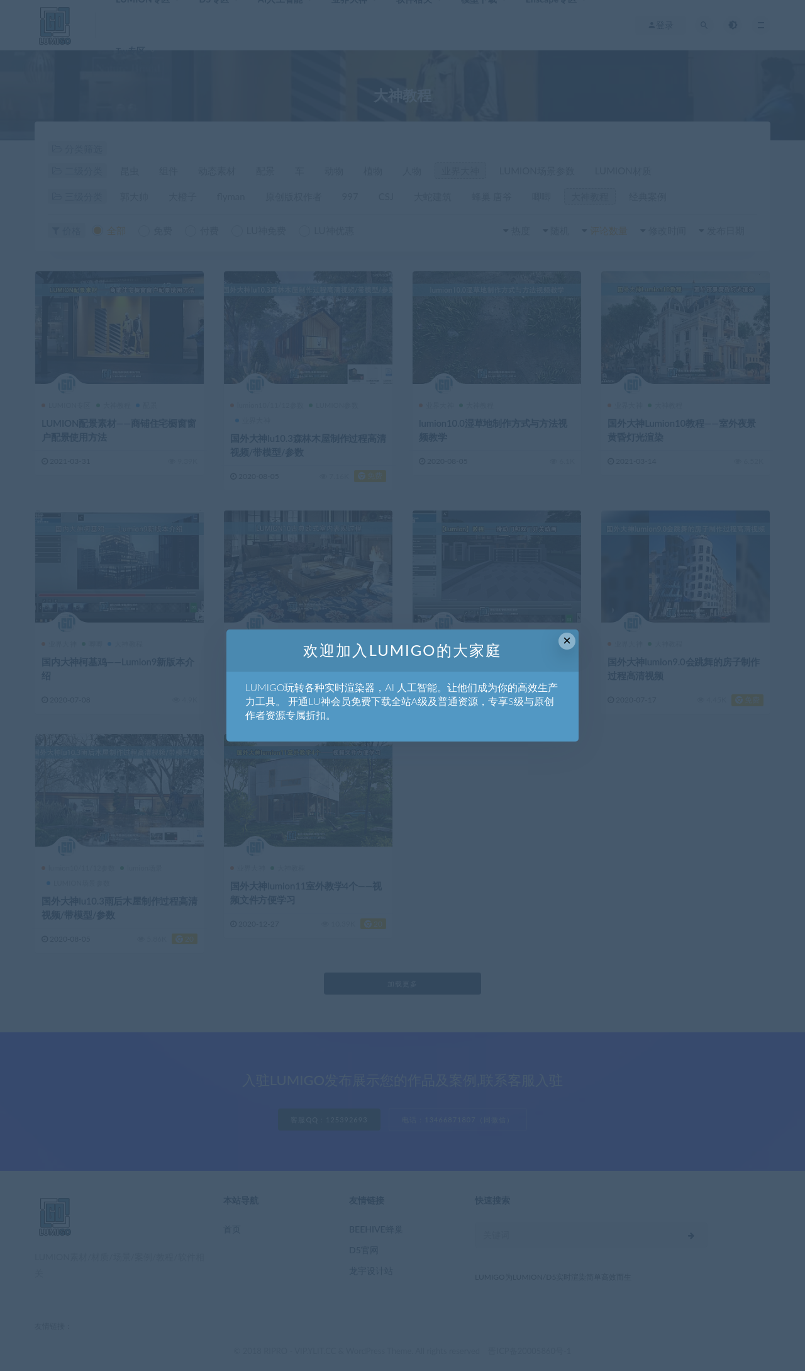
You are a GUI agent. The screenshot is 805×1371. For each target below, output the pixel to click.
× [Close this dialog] (567, 640)
